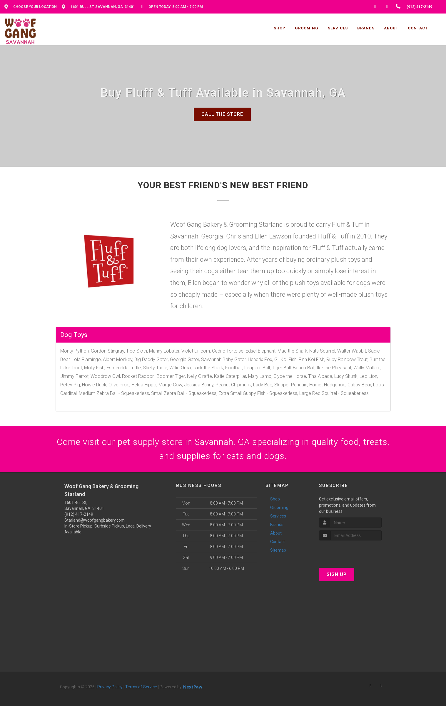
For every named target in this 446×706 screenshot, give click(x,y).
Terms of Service (141, 687)
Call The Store (222, 114)
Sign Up (337, 574)
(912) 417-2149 (78, 514)
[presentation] (350, 551)
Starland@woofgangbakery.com (94, 520)
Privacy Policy (110, 687)
